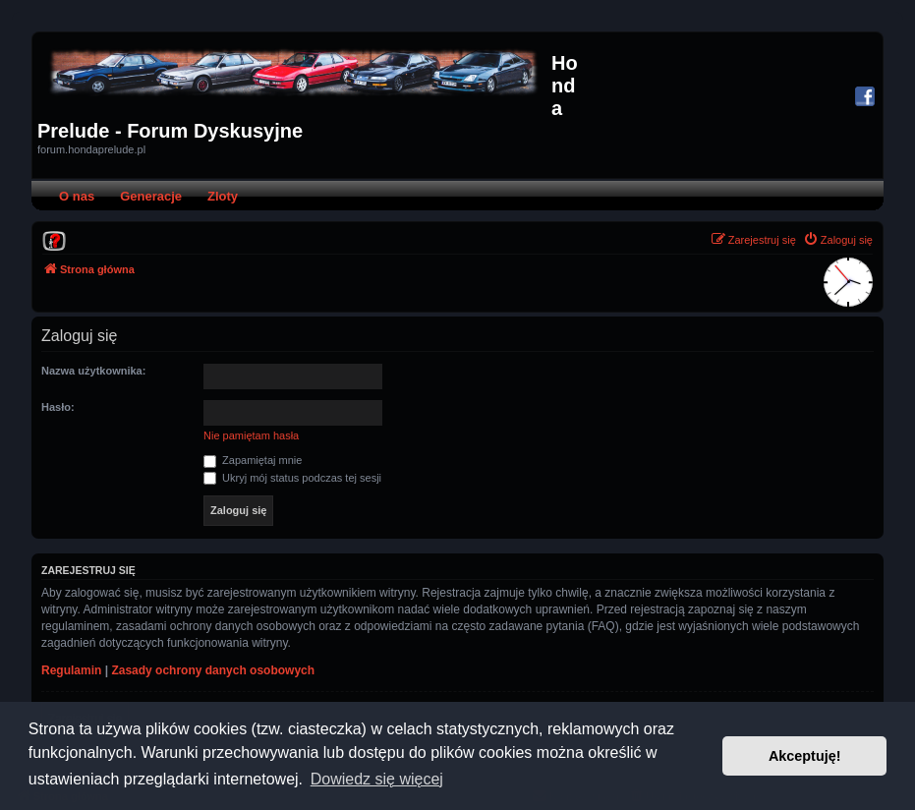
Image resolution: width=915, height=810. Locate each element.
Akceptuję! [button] (805, 756)
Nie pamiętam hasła (251, 435)
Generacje (151, 196)
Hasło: (58, 407)
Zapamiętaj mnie (252, 460)
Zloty (222, 196)
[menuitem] (54, 240)
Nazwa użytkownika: (93, 370)
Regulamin (71, 670)
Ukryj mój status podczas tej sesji (292, 478)
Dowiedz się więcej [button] (377, 779)
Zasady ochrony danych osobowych (213, 670)
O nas (76, 196)
